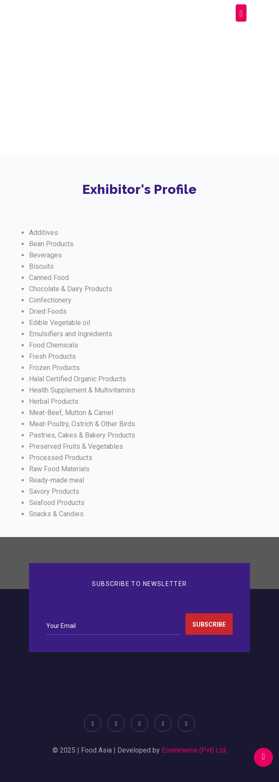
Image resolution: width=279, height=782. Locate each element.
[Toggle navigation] (241, 13)
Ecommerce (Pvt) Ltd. (194, 750)
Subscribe (209, 624)
